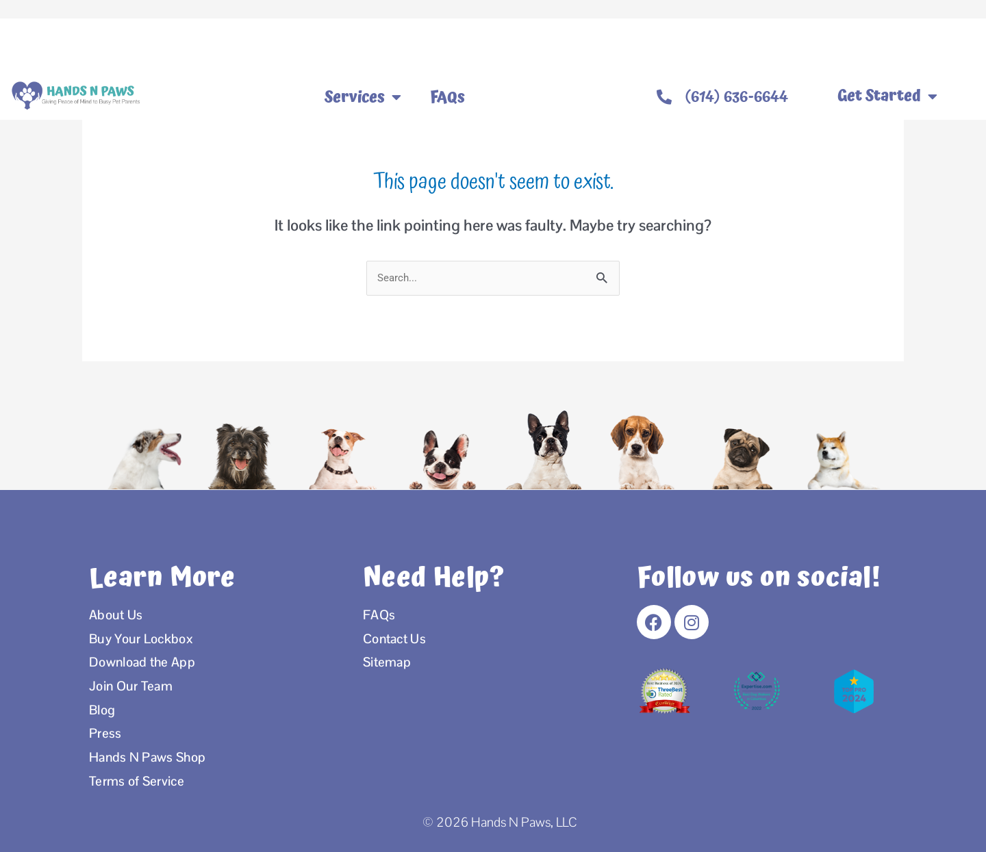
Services (363, 97)
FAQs (447, 97)
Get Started (887, 96)
